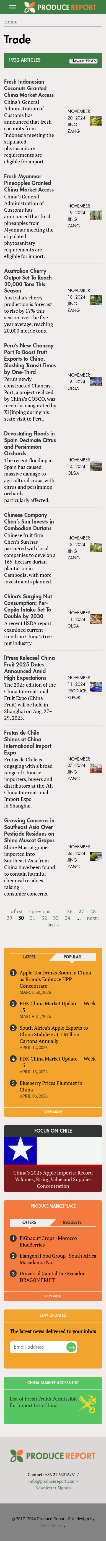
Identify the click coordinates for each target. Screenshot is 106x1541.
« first (17, 911)
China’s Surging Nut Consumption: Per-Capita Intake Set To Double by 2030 (28, 606)
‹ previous (39, 911)
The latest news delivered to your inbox (53, 1331)
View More (53, 1296)
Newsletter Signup (53, 1487)
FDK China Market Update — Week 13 (57, 1006)
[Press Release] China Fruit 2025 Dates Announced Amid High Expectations (29, 668)
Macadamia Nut (37, 1262)
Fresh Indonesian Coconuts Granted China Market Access (29, 88)
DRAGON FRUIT (37, 1280)
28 (93, 911)
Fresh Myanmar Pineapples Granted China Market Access (29, 183)
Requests (72, 1223)
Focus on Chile (53, 1130)
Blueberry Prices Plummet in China (51, 1086)
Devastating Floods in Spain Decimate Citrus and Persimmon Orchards (30, 443)
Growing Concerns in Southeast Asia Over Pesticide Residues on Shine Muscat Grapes (29, 830)
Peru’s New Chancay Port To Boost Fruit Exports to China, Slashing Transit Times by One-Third (30, 359)
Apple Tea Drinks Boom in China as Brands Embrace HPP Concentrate (55, 979)
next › (93, 918)
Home (10, 21)
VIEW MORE (53, 1112)
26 (70, 911)
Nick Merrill (52, 1525)
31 (32, 918)
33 (56, 918)
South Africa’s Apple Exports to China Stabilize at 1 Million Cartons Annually (54, 1034)
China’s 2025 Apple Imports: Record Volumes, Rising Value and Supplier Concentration (53, 1179)
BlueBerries (32, 1244)
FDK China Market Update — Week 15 (57, 1062)
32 (44, 918)
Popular (72, 957)
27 (81, 911)
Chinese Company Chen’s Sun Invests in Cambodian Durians (29, 521)
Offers (29, 1223)
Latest (29, 957)
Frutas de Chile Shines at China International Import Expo (27, 743)
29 (9, 918)
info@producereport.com (52, 1481)
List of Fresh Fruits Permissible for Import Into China (44, 1402)
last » (53, 924)
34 (67, 918)
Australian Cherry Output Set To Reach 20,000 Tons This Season (28, 281)
